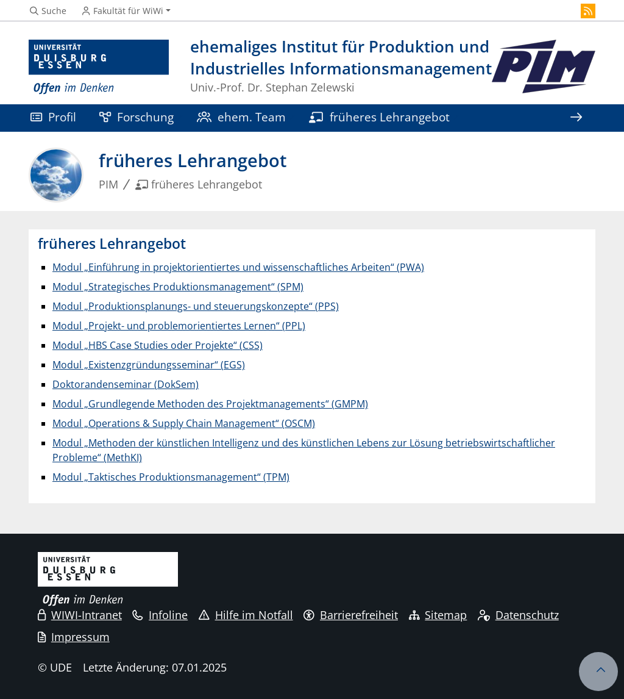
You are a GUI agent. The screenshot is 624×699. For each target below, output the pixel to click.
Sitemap (438, 615)
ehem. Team (241, 117)
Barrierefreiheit (350, 615)
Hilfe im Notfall (246, 615)
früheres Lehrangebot (379, 117)
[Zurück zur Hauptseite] (543, 67)
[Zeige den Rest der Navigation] (576, 118)
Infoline (160, 615)
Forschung (136, 117)
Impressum (74, 636)
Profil (53, 117)
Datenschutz (518, 615)
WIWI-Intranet (80, 615)
